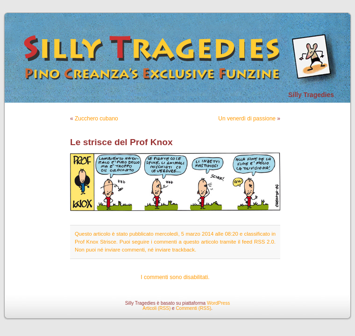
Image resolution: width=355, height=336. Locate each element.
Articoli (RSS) (156, 308)
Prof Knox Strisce (95, 242)
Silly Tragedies (311, 94)
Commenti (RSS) (193, 308)
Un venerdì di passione (247, 118)
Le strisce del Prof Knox (121, 142)
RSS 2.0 (264, 242)
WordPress (218, 303)
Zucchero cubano (96, 118)
